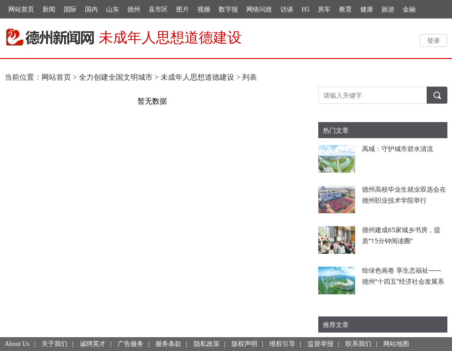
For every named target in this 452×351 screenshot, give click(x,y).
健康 (366, 9)
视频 (203, 9)
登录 (433, 40)
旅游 (387, 9)
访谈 (286, 9)
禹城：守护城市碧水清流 (397, 148)
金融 (409, 9)
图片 (182, 9)
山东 (112, 9)
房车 (324, 9)
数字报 (228, 9)
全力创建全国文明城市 (116, 77)
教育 (345, 9)
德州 (133, 9)
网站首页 (21, 9)
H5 (305, 9)
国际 (70, 9)
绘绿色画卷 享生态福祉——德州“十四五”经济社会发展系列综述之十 (403, 281)
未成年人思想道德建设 (197, 77)
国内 (91, 9)
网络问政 (259, 9)
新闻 (48, 9)
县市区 (158, 9)
